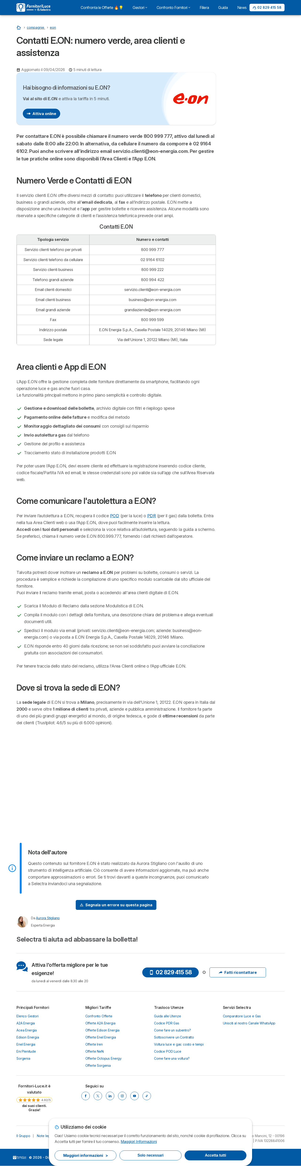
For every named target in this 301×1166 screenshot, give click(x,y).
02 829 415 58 (170, 972)
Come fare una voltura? (172, 1058)
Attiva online (41, 113)
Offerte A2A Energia (100, 1023)
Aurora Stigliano (48, 918)
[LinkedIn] (110, 1096)
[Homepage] (19, 27)
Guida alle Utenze (167, 1016)
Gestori (140, 7)
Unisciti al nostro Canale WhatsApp (249, 1023)
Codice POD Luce (167, 1051)
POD (114, 515)
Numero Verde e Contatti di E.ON (252, 127)
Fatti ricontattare (238, 972)
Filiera (204, 7)
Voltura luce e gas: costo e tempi (179, 1044)
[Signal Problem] (116, 905)
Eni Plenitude (26, 1051)
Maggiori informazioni (85, 1155)
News (242, 7)
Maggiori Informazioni (139, 1141)
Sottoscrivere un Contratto (174, 1037)
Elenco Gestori (27, 1016)
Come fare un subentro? (172, 1030)
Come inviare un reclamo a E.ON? (252, 157)
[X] (98, 1096)
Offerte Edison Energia (102, 1030)
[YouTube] (134, 1096)
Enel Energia (25, 1044)
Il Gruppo (23, 1136)
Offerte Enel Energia (100, 1037)
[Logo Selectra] (33, 7)
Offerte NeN (94, 1051)
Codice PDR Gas (166, 1023)
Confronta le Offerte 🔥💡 (102, 7)
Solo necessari (150, 1155)
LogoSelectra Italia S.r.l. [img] (19, 1157)
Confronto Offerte (98, 1016)
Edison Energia (27, 1037)
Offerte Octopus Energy (103, 1058)
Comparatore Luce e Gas (242, 1016)
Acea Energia (26, 1030)
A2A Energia (25, 1023)
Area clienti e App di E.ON (246, 136)
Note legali (45, 1136)
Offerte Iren (94, 1044)
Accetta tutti (215, 1155)
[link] (34, 1097)
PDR (151, 515)
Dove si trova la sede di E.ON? (250, 166)
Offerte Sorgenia (98, 1065)
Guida (223, 7)
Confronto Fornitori (173, 7)
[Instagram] (122, 1096)
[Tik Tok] (147, 1096)
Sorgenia (23, 1058)
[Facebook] (85, 1096)
